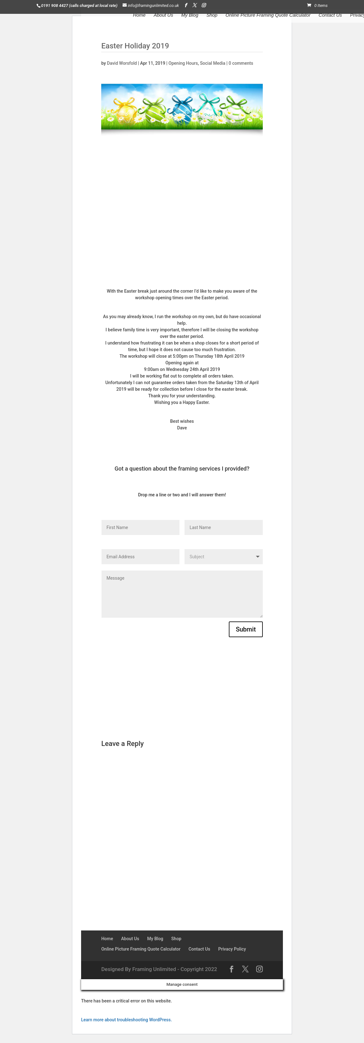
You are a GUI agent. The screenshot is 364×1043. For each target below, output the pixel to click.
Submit (246, 629)
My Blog (189, 15)
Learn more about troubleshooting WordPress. (126, 1019)
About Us (163, 15)
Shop (212, 15)
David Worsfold (122, 63)
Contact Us (330, 15)
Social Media (212, 63)
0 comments (241, 63)
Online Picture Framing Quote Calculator (268, 15)
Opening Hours (183, 63)
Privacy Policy (232, 949)
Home (139, 15)
